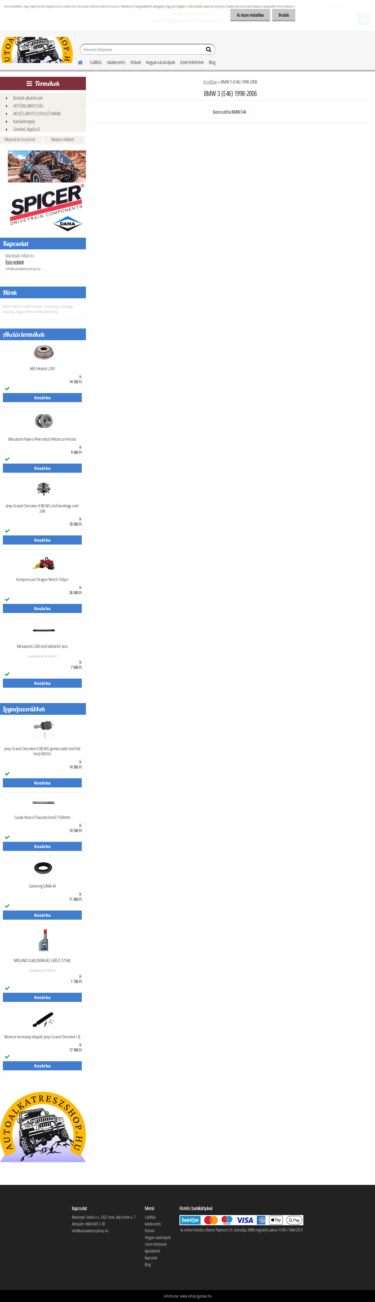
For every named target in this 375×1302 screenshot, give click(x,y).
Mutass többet (62, 139)
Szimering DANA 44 (42, 886)
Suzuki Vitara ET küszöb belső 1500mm (42, 817)
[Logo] (37, 50)
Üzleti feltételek (192, 62)
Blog (212, 62)
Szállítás (96, 62)
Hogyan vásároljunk (160, 62)
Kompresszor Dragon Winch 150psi (42, 579)
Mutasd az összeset (20, 139)
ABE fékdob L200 (42, 368)
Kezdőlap (210, 82)
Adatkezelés (116, 62)
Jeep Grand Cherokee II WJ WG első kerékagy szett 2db (42, 508)
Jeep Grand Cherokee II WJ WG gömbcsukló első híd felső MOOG (42, 751)
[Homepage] (77, 62)
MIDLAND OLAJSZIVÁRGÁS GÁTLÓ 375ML (42, 960)
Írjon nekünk (14, 262)
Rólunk (136, 62)
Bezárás (284, 15)
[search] (209, 50)
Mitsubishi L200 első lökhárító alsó (42, 646)
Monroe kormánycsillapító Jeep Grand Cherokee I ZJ (42, 1036)
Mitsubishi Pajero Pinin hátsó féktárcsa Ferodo (42, 439)
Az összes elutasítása (250, 15)
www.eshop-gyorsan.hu (196, 1296)
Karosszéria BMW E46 (229, 112)
